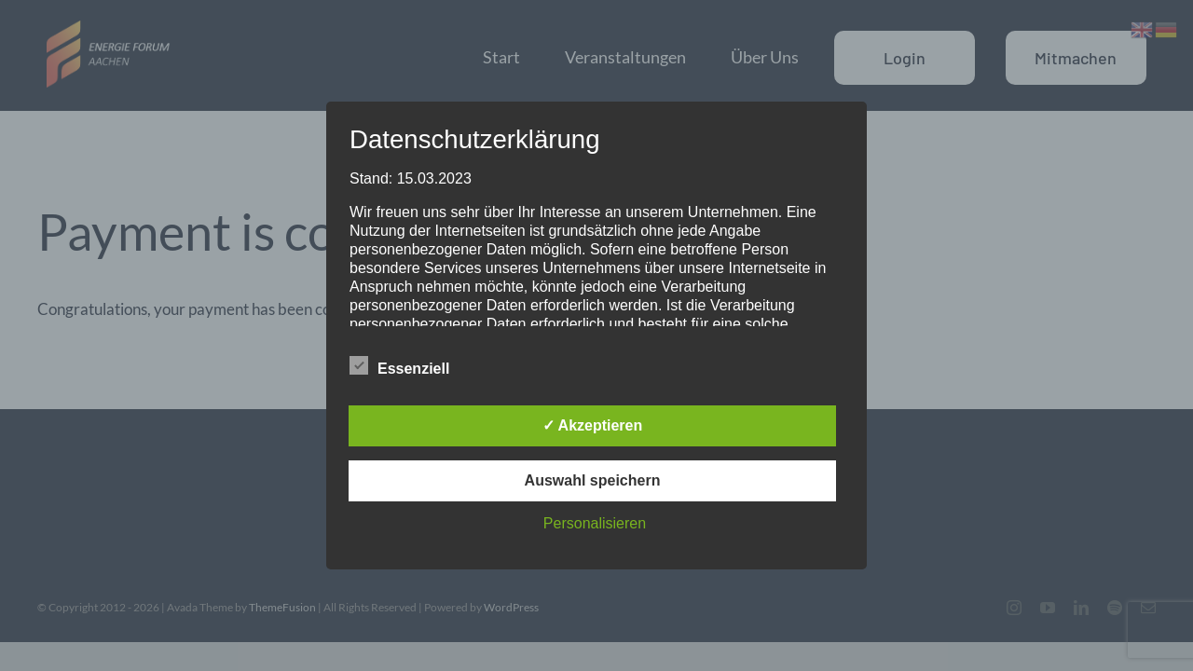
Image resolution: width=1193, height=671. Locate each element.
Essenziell (399, 366)
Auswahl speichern (593, 480)
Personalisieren (594, 523)
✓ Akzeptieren (592, 425)
